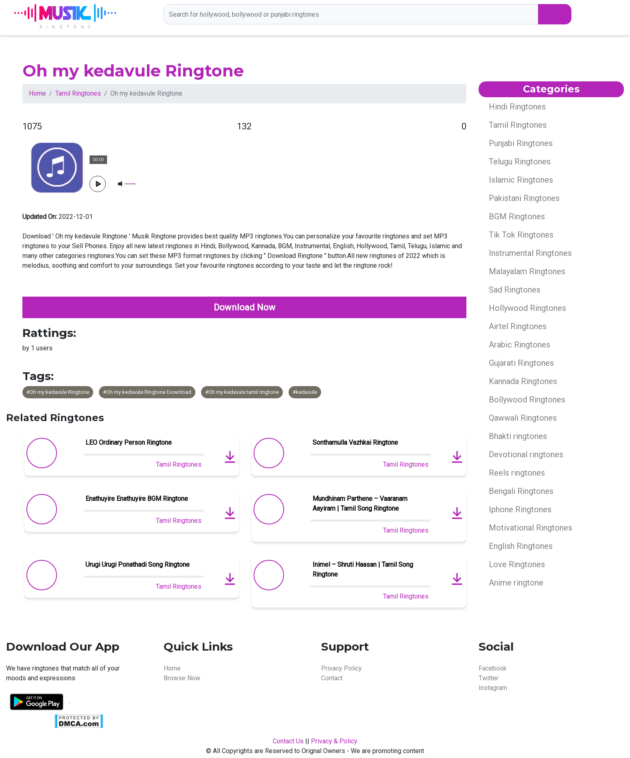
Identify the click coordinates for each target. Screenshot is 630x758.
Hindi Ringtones (517, 106)
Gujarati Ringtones (521, 363)
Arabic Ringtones (519, 345)
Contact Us (288, 741)
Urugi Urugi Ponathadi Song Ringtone (137, 564)
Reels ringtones (517, 473)
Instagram (493, 688)
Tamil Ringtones (78, 93)
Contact (332, 678)
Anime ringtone (516, 583)
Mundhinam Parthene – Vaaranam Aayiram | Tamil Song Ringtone (360, 503)
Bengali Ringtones (521, 491)
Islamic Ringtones (521, 180)
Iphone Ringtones (520, 509)
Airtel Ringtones (518, 326)
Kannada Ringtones (523, 381)
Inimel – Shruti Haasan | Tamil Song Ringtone (363, 569)
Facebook (493, 668)
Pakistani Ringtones (524, 198)
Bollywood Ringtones (527, 399)
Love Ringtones (517, 564)
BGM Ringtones (517, 216)
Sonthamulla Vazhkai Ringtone (355, 442)
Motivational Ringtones (530, 528)
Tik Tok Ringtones (521, 235)
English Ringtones (521, 546)
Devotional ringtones (526, 454)
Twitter (489, 678)
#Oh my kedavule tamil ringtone (242, 392)
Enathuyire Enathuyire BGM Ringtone (136, 498)
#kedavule (305, 392)
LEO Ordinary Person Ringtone (128, 442)
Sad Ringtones (514, 290)
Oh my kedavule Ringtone (133, 71)
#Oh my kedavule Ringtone (57, 392)
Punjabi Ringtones (521, 143)
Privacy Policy (341, 668)
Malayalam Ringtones (527, 271)
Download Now (245, 307)
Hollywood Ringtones (527, 308)
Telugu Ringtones (520, 161)
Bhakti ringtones (518, 436)
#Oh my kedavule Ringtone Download (147, 392)
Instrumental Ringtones (530, 253)
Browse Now (182, 678)
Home (37, 93)
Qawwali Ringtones (523, 418)
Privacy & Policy (334, 741)
